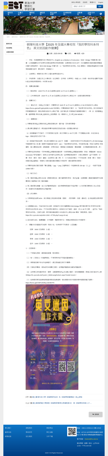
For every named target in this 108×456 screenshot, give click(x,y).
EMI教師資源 (67, 13)
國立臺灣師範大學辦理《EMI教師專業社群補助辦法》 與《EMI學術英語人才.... (62, 403)
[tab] (14, 44)
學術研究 (29, 432)
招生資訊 (29, 436)
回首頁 (85, 2)
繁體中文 (93, 2)
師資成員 (8, 436)
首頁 (8, 37)
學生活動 (49, 432)
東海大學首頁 (76, 2)
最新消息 (10, 13)
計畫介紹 (20, 13)
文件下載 (49, 436)
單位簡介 (8, 428)
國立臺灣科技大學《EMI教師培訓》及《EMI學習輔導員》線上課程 (57, 397)
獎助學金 (49, 428)
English (100, 2)
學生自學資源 (53, 13)
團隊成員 (31, 13)
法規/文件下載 (91, 13)
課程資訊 (42, 13)
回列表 (95, 414)
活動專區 (79, 13)
